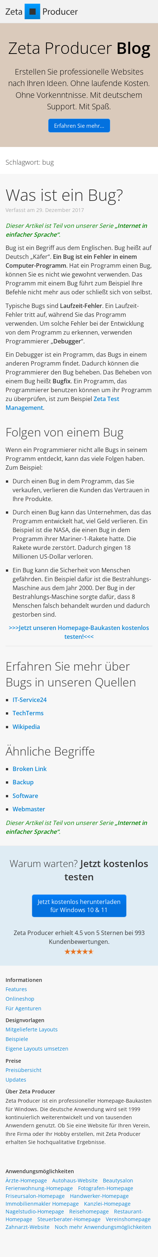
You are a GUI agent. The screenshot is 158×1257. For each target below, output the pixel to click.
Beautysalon (118, 1180)
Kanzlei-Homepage (107, 1203)
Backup (23, 782)
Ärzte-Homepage (26, 1180)
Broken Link (30, 769)
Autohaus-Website (75, 1180)
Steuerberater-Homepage (69, 1219)
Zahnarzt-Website (28, 1226)
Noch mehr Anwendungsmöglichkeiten (103, 1226)
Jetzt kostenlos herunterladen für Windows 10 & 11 (79, 906)
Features (16, 989)
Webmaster (29, 809)
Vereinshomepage (128, 1219)
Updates (16, 1079)
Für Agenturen (23, 1008)
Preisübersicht (23, 1069)
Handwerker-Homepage (99, 1195)
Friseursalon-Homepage (35, 1195)
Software (25, 796)
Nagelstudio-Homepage (35, 1211)
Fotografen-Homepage (105, 1188)
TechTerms (28, 713)
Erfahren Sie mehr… (79, 125)
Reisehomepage (89, 1211)
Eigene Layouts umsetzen (37, 1048)
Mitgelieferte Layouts (32, 1029)
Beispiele (17, 1038)
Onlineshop (20, 998)
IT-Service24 (30, 700)
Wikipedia (26, 727)
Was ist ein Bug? (64, 195)
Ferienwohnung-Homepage (39, 1188)
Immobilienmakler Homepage (42, 1203)
